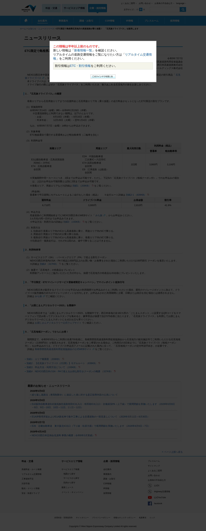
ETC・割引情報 (80, 65)
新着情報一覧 (83, 50)
